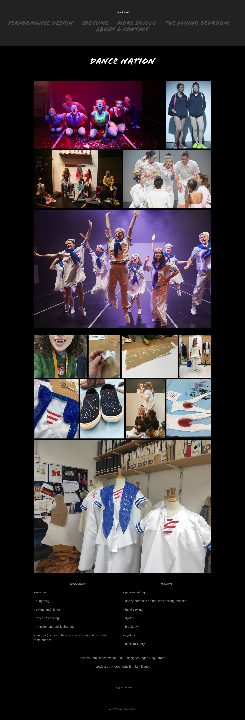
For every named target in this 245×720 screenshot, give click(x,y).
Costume (95, 23)
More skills (136, 23)
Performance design (40, 23)
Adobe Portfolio (128, 709)
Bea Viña (123, 12)
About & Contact (122, 29)
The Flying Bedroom (197, 23)
